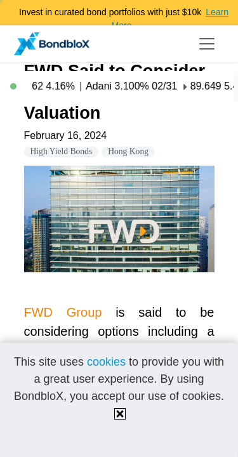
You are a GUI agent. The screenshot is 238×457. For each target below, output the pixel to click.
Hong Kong (128, 151)
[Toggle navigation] (207, 44)
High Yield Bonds (61, 151)
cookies (106, 361)
